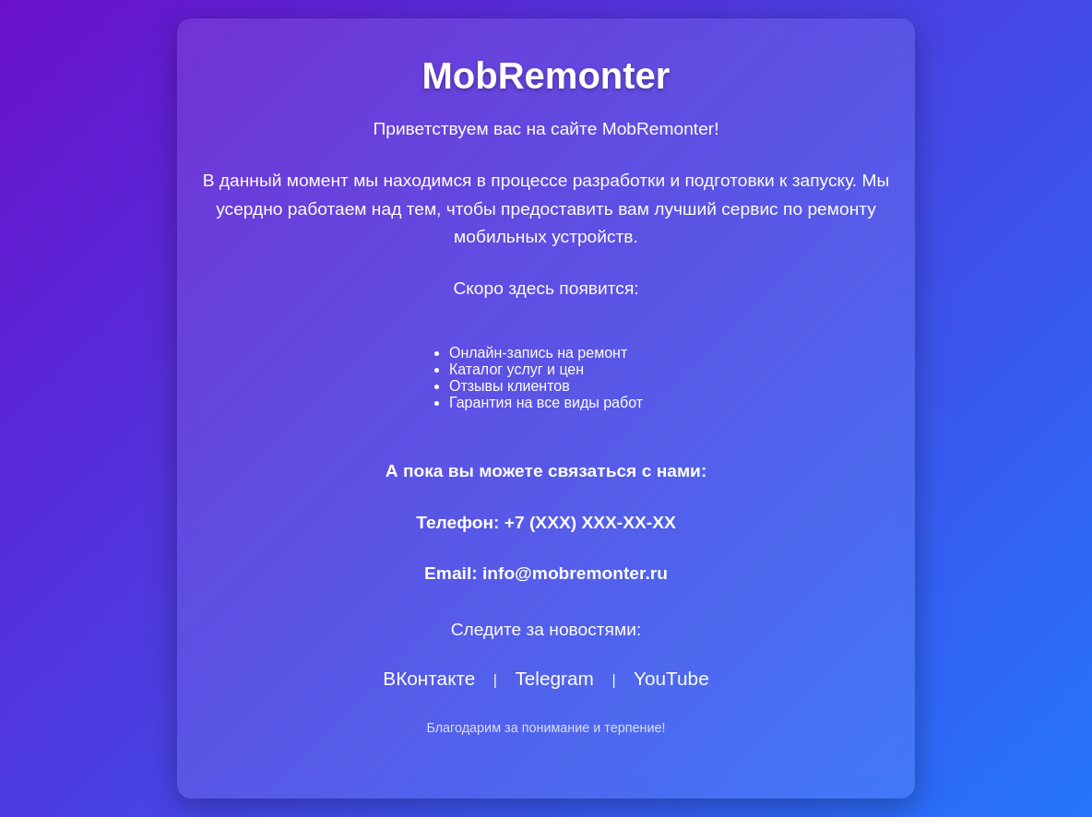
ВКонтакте (429, 678)
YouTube (671, 678)
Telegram (554, 678)
